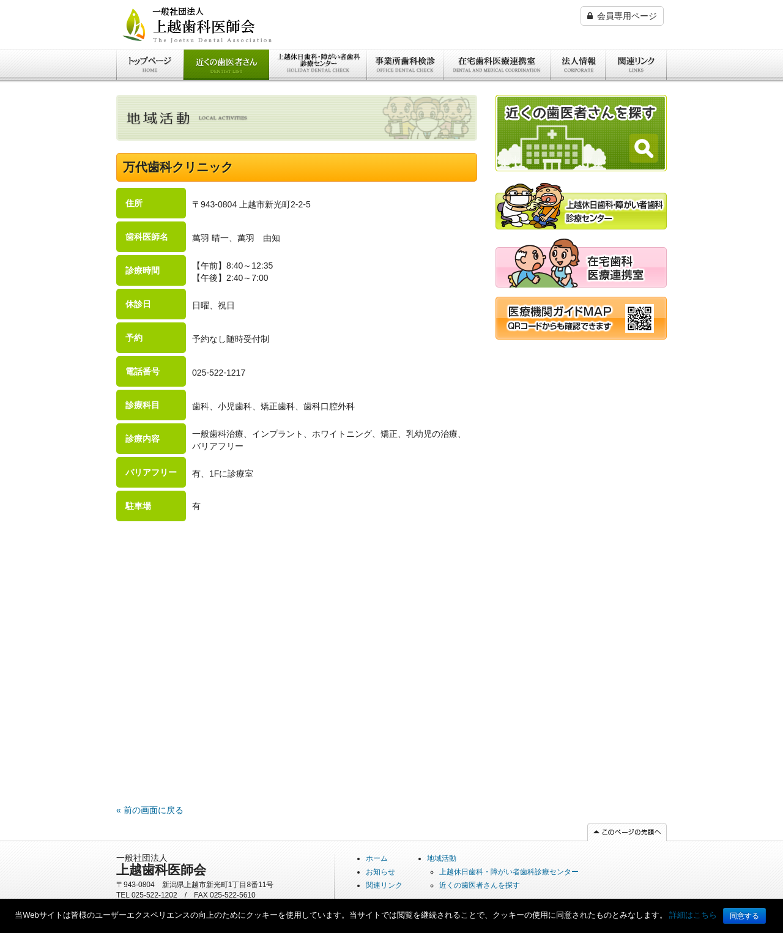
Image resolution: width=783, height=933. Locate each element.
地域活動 (441, 858)
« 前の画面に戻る (150, 810)
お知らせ (380, 872)
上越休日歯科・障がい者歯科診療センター (316, 92)
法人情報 (568, 86)
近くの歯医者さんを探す (226, 92)
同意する (744, 916)
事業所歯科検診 (397, 86)
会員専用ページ (622, 16)
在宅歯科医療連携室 (482, 86)
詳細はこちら (693, 915)
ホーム (129, 86)
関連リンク (627, 86)
